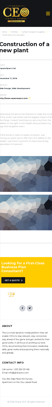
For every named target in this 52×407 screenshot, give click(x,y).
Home (4, 32)
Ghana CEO (20, 402)
